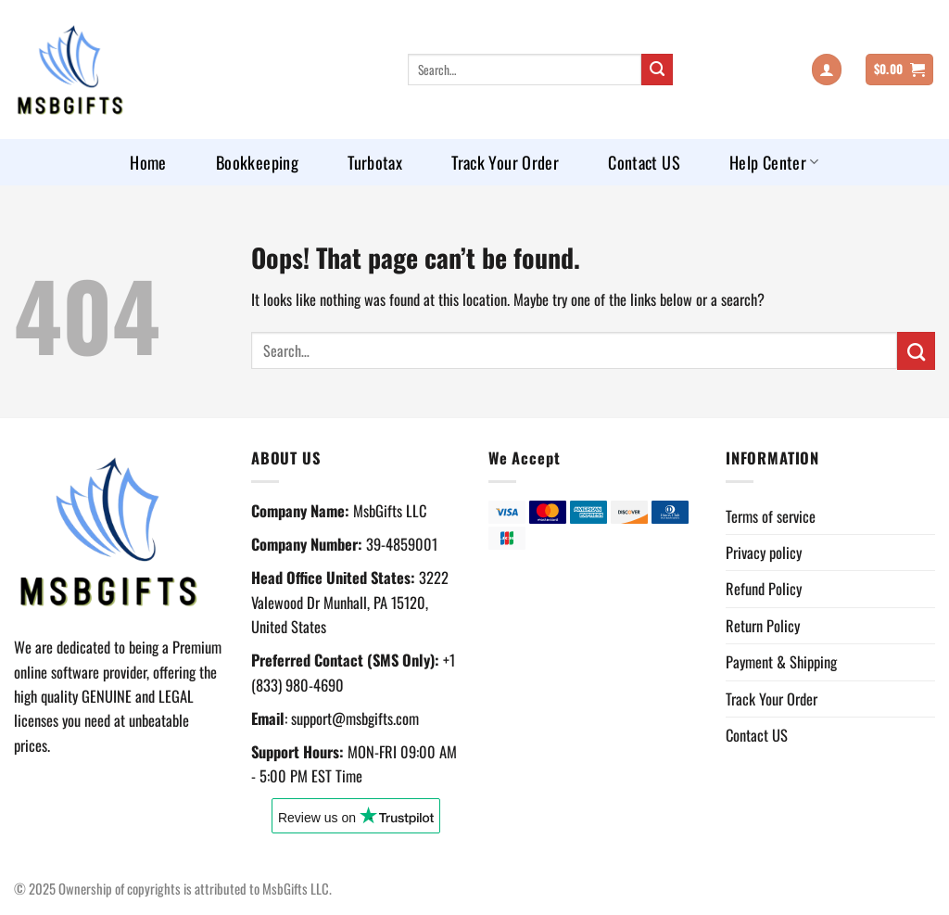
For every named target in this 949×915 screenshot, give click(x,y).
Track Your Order (505, 161)
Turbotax (375, 161)
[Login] (827, 69)
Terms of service (771, 515)
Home (148, 161)
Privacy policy (764, 552)
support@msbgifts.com (355, 718)
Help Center (774, 161)
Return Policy (763, 625)
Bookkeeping (257, 161)
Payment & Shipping (781, 661)
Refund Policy (764, 588)
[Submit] (657, 70)
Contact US (644, 161)
